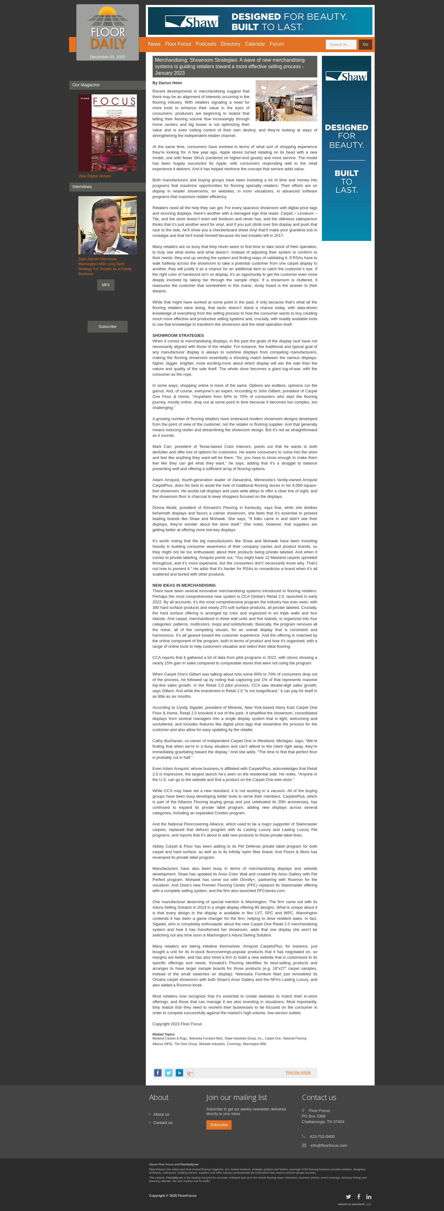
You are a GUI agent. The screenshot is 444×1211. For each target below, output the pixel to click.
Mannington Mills (254, 1044)
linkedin (179, 1073)
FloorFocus (187, 1195)
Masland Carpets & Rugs (170, 1038)
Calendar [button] (255, 44)
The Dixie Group (186, 1044)
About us (161, 1114)
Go (365, 44)
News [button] (154, 44)
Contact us (163, 1122)
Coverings (234, 1044)
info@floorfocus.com (329, 1145)
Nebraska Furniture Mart (205, 1038)
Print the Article (298, 1072)
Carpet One (273, 1038)
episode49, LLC (361, 1204)
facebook (158, 1073)
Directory (230, 44)
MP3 (106, 285)
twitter (168, 1073)
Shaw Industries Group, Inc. (244, 1038)
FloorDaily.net (189, 1164)
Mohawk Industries (212, 1044)
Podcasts (206, 44)
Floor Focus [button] (178, 44)
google (190, 1073)
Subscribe (108, 326)
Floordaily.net (174, 1177)
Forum (277, 44)
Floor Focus (156, 1169)
